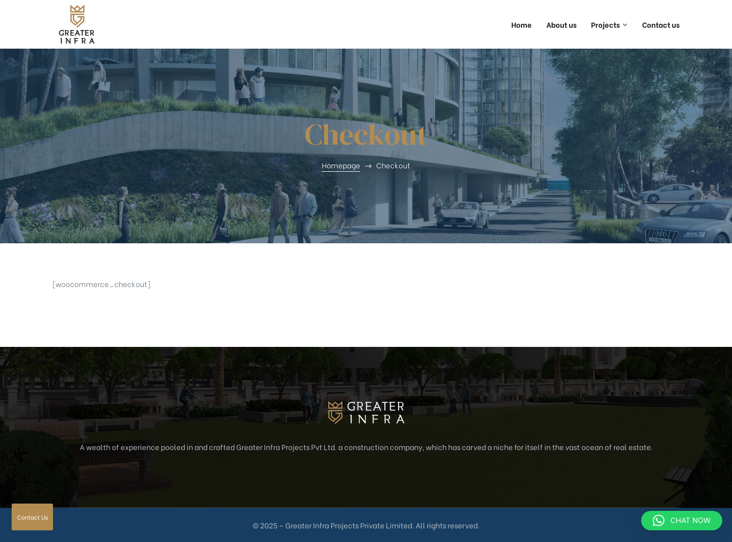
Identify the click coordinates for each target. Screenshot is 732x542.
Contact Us (32, 517)
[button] (681, 520)
